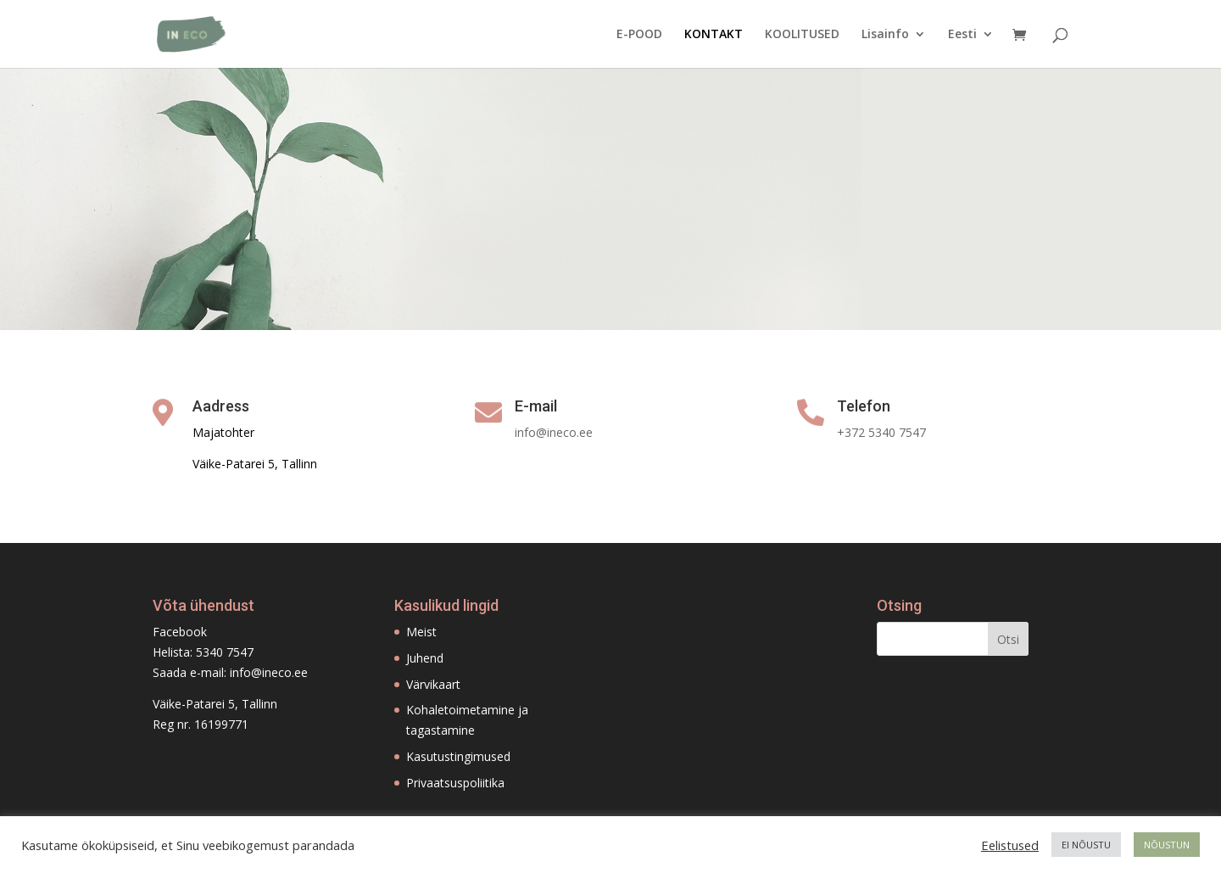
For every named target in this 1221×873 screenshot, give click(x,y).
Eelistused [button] (1010, 845)
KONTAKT (713, 35)
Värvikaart (433, 684)
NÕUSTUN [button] (1167, 844)
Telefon (863, 406)
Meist (421, 632)
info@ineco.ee (269, 672)
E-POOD (639, 35)
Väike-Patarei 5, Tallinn (215, 704)
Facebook (180, 632)
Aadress (220, 406)
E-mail (536, 406)
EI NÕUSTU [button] (1086, 844)
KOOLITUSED (802, 35)
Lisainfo (885, 35)
